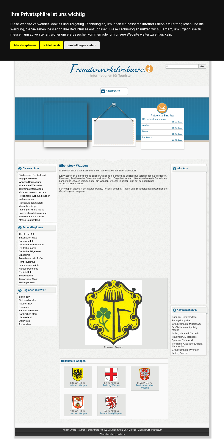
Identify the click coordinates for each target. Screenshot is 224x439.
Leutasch (147, 137)
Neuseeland (25, 317)
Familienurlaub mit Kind (31, 216)
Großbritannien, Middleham (186, 324)
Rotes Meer (25, 324)
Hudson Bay (25, 303)
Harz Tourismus (27, 261)
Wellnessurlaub (27, 199)
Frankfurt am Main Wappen (144, 386)
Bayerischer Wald (28, 237)
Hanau (145, 131)
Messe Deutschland (29, 220)
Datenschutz (144, 430)
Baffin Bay (24, 296)
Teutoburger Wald (28, 279)
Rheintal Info (25, 272)
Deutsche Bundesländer (31, 244)
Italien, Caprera (180, 353)
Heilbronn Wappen (78, 385)
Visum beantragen (28, 206)
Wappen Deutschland (30, 182)
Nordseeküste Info (28, 268)
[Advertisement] (114, 133)
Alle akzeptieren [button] (25, 45)
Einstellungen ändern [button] (82, 45)
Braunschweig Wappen (111, 413)
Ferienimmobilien (94, 430)
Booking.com (51, 103)
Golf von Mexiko (27, 300)
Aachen (146, 125)
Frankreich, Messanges (184, 337)
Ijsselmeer (24, 307)
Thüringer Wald (27, 282)
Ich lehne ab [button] (52, 45)
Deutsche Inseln (27, 248)
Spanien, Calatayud (182, 340)
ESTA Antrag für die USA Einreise (120, 430)
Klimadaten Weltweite (30, 185)
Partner (81, 430)
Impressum (156, 430)
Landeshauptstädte (29, 265)
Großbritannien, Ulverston (185, 349)
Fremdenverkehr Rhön (31, 258)
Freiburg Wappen (111, 385)
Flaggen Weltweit (28, 178)
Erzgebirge (24, 255)
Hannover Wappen (78, 413)
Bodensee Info (26, 241)
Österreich (24, 321)
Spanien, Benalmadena (184, 317)
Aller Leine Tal (26, 234)
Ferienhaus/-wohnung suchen (34, 195)
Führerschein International (33, 213)
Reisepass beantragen (31, 202)
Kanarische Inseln (28, 310)
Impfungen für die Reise (31, 209)
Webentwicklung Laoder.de (112, 434)
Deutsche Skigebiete (30, 251)
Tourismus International (31, 189)
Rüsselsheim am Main (154, 119)
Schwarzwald (26, 275)
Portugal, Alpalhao (181, 320)
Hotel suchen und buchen (32, 192)
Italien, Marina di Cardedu (185, 333)
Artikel (73, 430)
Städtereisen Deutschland (32, 175)
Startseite (113, 91)
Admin (66, 430)
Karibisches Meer (28, 314)
